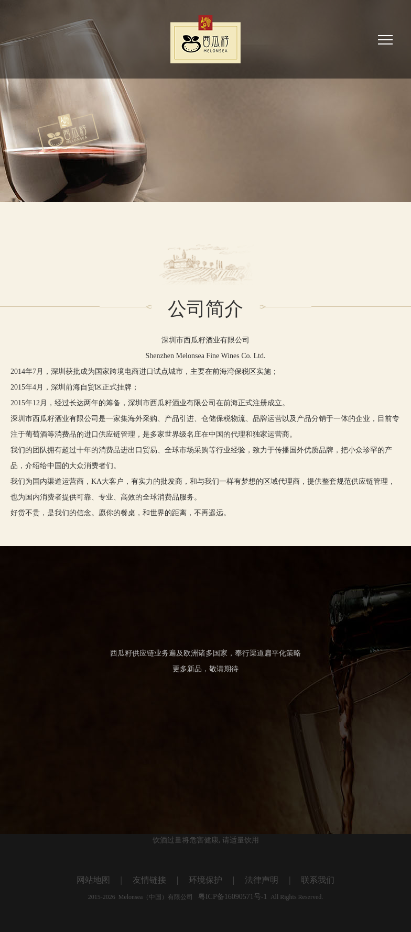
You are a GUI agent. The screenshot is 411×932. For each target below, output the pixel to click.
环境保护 (205, 879)
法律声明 (261, 879)
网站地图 (93, 879)
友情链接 (149, 879)
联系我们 (317, 879)
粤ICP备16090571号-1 (232, 897)
